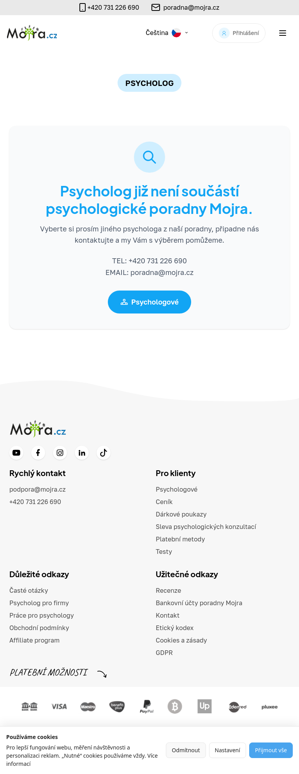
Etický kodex (174, 628)
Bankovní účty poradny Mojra (199, 603)
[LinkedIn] (82, 453)
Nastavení (227, 750)
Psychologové (149, 302)
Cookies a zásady (181, 640)
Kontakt (167, 615)
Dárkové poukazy (181, 514)
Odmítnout (186, 750)
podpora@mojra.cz (37, 489)
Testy (164, 551)
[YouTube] (16, 453)
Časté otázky (28, 590)
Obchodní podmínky (39, 628)
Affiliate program (34, 640)
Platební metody (180, 539)
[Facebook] (38, 453)
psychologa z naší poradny (167, 228)
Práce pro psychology (41, 615)
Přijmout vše (271, 750)
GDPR (164, 653)
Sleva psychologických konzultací (206, 527)
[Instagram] (60, 453)
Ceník (164, 502)
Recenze (168, 590)
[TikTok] (104, 453)
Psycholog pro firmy (39, 603)
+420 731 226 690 (35, 502)
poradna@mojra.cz (191, 7)
